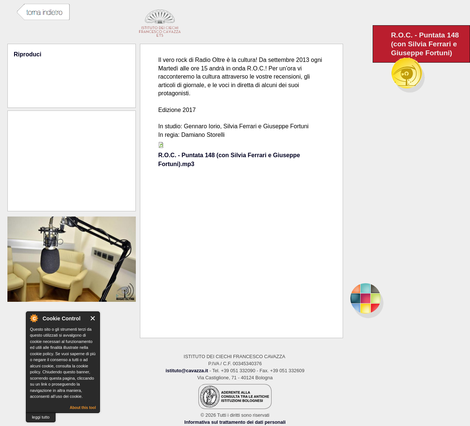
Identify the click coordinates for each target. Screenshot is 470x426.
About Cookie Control (33, 318)
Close (93, 318)
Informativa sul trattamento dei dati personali (235, 422)
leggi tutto (41, 417)
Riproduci (27, 54)
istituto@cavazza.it (186, 370)
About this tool (83, 408)
